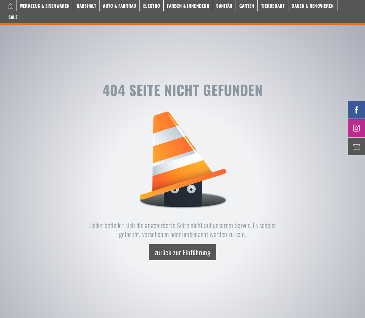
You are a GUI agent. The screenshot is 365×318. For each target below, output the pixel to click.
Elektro (151, 5)
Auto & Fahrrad (119, 5)
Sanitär (224, 5)
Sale (12, 17)
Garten (246, 5)
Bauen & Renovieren (312, 5)
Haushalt (86, 5)
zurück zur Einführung (182, 252)
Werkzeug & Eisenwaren (45, 5)
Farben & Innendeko (188, 5)
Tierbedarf (273, 5)
